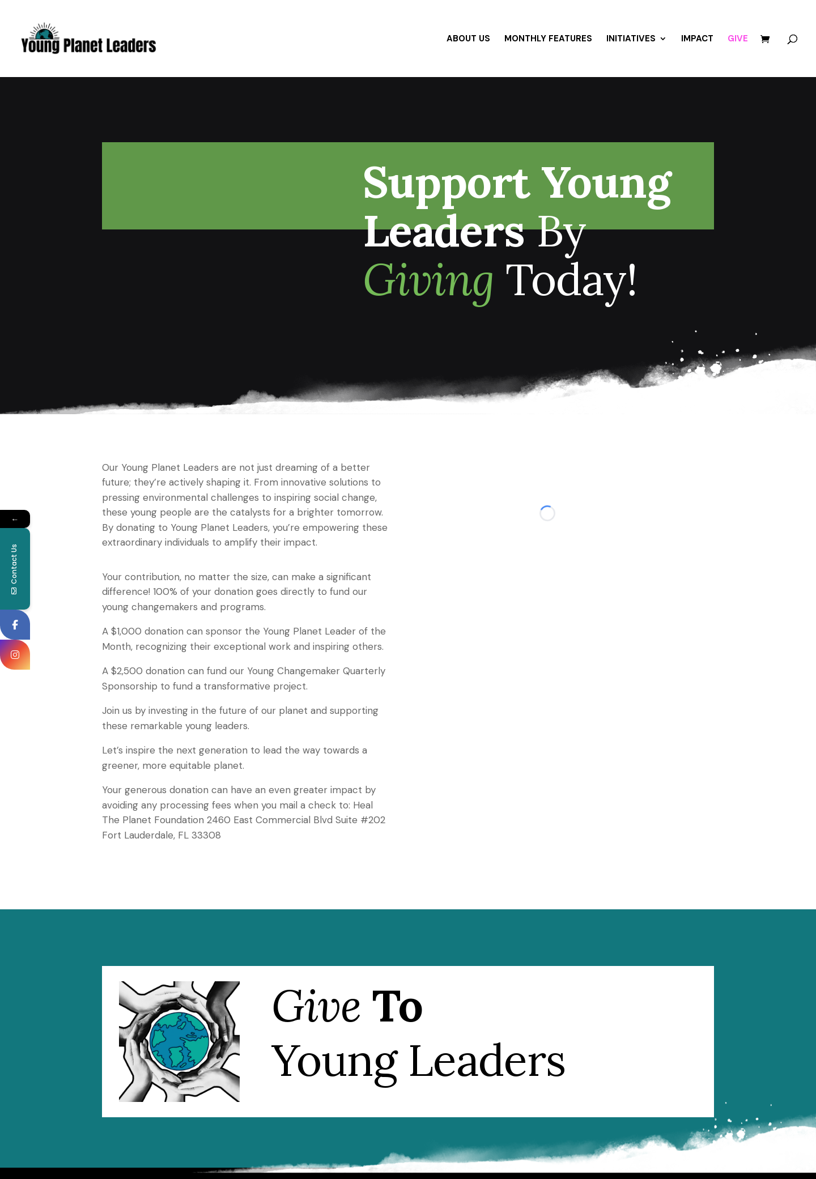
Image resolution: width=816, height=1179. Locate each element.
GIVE (738, 39)
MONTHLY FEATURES (548, 39)
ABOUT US (468, 39)
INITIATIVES (631, 39)
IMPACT (697, 39)
